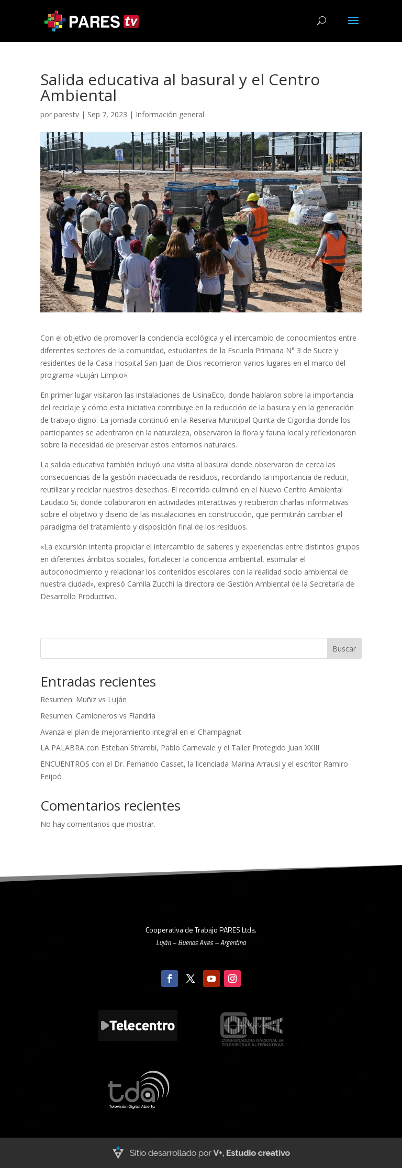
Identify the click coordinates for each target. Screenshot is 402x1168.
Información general (170, 114)
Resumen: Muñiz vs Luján (83, 699)
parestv (66, 114)
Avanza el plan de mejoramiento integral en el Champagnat (140, 732)
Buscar (344, 649)
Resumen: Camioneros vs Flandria (97, 716)
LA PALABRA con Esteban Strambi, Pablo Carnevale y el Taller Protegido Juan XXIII (179, 748)
